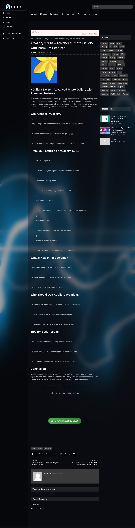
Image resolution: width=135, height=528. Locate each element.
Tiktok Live (105, 90)
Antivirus (120, 58)
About (44, 14)
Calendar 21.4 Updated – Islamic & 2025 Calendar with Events (119, 119)
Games (115, 54)
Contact (54, 14)
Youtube (125, 94)
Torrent (113, 90)
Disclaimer (93, 14)
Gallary (40, 448)
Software (104, 58)
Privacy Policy (69, 14)
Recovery (105, 87)
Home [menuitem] (6, 13)
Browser (111, 50)
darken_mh (35, 52)
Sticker (112, 87)
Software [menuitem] (7, 27)
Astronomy (123, 76)
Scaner (112, 68)
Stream (119, 43)
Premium (38, 39)
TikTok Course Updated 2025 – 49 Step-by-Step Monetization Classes (121, 130)
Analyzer (114, 76)
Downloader (116, 79)
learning (112, 58)
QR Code (121, 65)
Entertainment (106, 54)
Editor (112, 43)
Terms (82, 14)
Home (34, 14)
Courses (119, 50)
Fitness (121, 61)
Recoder (104, 68)
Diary (108, 79)
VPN (115, 47)
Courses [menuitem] (7, 22)
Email (125, 79)
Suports (104, 72)
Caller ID (113, 61)
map (119, 72)
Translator (121, 90)
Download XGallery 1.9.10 (64, 421)
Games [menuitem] (7, 17)
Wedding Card (115, 94)
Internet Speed (122, 83)
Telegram (120, 87)
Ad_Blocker (105, 76)
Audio (122, 47)
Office (122, 54)
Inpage (112, 83)
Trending (104, 47)
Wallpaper (105, 94)
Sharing (119, 68)
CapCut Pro (8, 38)
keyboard (112, 72)
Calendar (104, 61)
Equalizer (104, 83)
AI (110, 47)
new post (114, 139)
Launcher (112, 65)
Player (104, 50)
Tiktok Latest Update (12, 34)
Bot (103, 79)
